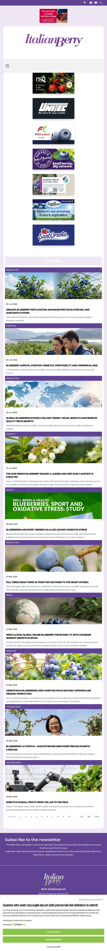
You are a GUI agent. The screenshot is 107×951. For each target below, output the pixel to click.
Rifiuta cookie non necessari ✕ (91, 899)
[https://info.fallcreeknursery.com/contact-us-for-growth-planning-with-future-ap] (53, 186)
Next (97, 816)
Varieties (11, 325)
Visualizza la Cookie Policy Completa (17, 920)
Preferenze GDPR (53, 947)
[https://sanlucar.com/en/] (53, 212)
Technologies (13, 706)
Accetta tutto (53, 932)
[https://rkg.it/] (53, 136)
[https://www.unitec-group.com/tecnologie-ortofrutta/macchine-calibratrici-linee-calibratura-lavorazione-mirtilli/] (53, 110)
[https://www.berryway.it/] (53, 161)
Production (12, 270)
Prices (9, 595)
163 (81, 816)
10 (69, 816)
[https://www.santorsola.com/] (53, 237)
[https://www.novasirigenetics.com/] (53, 85)
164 (89, 816)
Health (10, 490)
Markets (10, 434)
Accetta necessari (54, 939)
